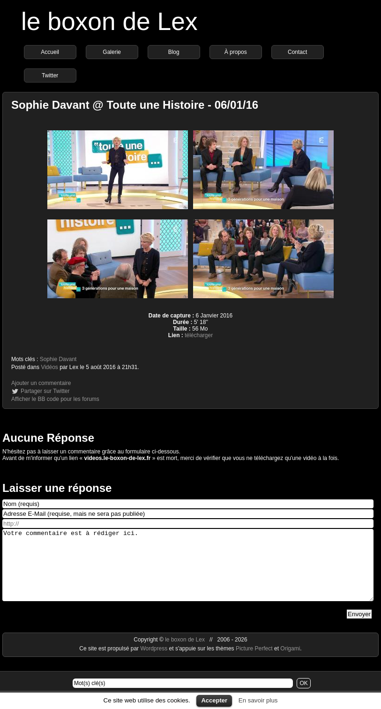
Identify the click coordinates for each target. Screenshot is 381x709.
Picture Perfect (254, 662)
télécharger (199, 335)
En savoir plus (258, 700)
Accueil (50, 52)
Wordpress (154, 662)
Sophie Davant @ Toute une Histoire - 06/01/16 (134, 104)
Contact (297, 52)
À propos (235, 52)
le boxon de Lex (109, 21)
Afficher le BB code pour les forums (55, 399)
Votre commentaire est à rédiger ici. (188, 572)
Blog (173, 52)
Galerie (112, 52)
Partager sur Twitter (45, 391)
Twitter (50, 75)
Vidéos (49, 367)
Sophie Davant (58, 359)
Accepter (214, 700)
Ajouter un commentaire (41, 383)
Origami (290, 662)
